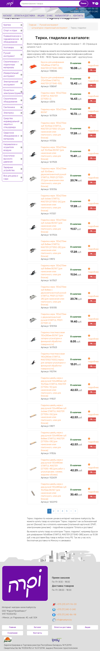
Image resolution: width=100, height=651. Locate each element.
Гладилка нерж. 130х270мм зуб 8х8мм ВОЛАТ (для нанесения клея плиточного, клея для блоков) (53, 271)
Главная (32, 25)
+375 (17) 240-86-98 (64, 614)
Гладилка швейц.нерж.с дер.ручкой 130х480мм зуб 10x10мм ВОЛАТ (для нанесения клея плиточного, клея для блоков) (53, 491)
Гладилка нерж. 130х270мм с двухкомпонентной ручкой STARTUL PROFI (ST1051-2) (53, 318)
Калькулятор (63, 15)
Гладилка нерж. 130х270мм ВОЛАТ (53, 111)
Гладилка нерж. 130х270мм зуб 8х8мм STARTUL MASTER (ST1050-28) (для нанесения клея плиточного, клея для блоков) (53, 248)
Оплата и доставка (24, 15)
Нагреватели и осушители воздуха (10, 147)
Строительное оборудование (10, 100)
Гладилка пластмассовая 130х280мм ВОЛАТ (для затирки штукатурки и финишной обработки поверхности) (53, 338)
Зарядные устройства (9, 169)
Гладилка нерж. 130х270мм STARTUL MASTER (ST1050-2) (53, 96)
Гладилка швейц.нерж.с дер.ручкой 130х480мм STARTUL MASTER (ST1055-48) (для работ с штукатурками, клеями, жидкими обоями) (53, 467)
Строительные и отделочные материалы (11, 64)
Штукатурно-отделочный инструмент (49, 28)
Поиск (83, 3)
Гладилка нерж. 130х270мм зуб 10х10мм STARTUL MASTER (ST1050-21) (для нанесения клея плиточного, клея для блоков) (53, 130)
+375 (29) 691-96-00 (64, 604)
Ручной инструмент (9, 54)
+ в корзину (92, 70)
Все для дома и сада (11, 177)
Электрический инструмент (11, 83)
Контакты (78, 15)
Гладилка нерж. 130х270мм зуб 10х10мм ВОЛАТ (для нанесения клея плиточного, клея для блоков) (53, 153)
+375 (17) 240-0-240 (64, 609)
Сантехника (9, 107)
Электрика (9, 113)
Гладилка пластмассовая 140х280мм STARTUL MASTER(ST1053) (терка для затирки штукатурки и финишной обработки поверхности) (53, 361)
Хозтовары (9, 47)
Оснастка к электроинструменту (13, 91)
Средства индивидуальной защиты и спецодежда (11, 123)
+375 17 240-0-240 (89, 11)
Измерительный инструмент (11, 74)
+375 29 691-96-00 (88, 8)
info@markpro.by (62, 620)
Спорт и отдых (10, 30)
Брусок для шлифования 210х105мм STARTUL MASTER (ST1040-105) (52, 80)
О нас (50, 15)
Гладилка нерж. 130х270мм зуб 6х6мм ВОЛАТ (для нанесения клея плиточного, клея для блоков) (53, 226)
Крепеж (7, 25)
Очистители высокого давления (9, 159)
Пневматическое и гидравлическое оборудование (12, 39)
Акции (41, 15)
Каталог (7, 15)
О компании (12, 633)
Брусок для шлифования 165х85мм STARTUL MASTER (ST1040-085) (52, 65)
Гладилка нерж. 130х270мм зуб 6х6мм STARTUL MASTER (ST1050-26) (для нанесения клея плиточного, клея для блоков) (53, 203)
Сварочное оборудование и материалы (11, 136)
